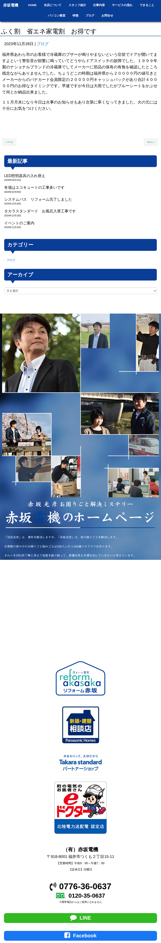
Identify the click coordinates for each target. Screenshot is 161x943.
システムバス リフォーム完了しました (38, 199)
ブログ (43, 44)
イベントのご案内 (19, 223)
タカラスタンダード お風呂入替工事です (40, 211)
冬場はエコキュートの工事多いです (34, 187)
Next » (151, 142)
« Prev (9, 142)
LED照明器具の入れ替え (24, 176)
